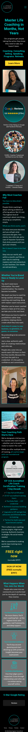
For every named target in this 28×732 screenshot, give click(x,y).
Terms (5, 728)
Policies (16, 728)
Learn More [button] (14, 63)
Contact (22, 728)
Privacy (11, 728)
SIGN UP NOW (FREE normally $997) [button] (14, 569)
